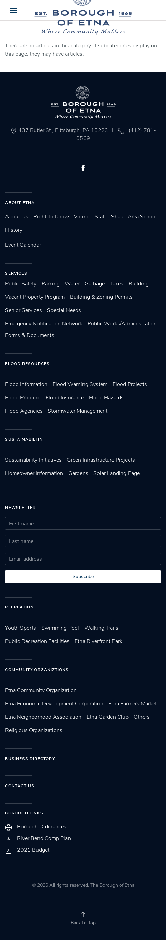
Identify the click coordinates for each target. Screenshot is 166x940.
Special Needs (64, 310)
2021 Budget (33, 850)
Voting (82, 216)
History (13, 230)
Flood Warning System (79, 384)
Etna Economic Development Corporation (54, 703)
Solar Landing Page (116, 473)
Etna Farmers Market (132, 703)
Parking (51, 284)
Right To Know (51, 216)
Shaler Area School (134, 216)
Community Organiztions (37, 669)
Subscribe (83, 576)
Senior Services (23, 310)
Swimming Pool (60, 628)
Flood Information (26, 384)
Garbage (95, 284)
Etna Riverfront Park (98, 641)
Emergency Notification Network (43, 323)
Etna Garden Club (108, 717)
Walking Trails (101, 628)
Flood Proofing (23, 397)
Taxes (116, 284)
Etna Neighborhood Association (43, 717)
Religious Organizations (33, 730)
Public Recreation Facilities (37, 641)
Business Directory (30, 758)
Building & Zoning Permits (101, 297)
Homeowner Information (34, 473)
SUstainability (24, 439)
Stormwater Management (77, 411)
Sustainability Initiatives (33, 460)
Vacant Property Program (35, 297)
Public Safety (20, 284)
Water (72, 284)
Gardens (78, 473)
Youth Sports (20, 628)
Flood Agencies (24, 411)
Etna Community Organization (41, 690)
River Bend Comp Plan (44, 838)
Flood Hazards (106, 397)
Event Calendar (23, 245)
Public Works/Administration (122, 323)
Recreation (19, 607)
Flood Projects (129, 384)
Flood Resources (27, 363)
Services (16, 273)
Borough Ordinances (41, 827)
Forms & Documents (29, 335)
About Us (16, 216)
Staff (100, 216)
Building (139, 284)
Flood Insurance (65, 397)
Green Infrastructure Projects (101, 460)
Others (142, 717)
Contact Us (19, 786)
